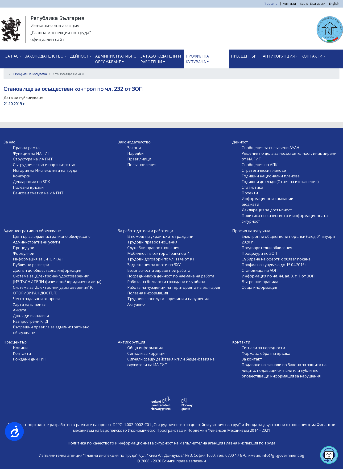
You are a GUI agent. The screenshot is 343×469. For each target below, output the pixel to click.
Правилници (139, 159)
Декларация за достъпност (267, 210)
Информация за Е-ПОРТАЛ (38, 259)
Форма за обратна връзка (266, 353)
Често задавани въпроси (36, 298)
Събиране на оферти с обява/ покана (276, 259)
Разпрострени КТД (30, 321)
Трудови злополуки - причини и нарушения (168, 298)
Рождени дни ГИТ (29, 359)
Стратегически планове (264, 170)
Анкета (19, 310)
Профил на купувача (197, 59)
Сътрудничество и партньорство (44, 164)
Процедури (23, 247)
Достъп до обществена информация (47, 270)
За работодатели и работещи (161, 59)
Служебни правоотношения (153, 247)
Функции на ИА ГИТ (31, 153)
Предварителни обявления (267, 247)
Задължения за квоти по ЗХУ (154, 264)
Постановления (141, 164)
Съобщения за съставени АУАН (270, 147)
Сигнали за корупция (146, 353)
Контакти (289, 3)
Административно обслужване (115, 59)
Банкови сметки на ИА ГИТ (38, 193)
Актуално (136, 304)
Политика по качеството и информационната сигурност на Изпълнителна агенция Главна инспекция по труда (171, 443)
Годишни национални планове (271, 176)
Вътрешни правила (260, 281)
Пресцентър (243, 56)
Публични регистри (31, 264)
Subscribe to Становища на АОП (9, 120)
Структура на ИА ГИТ (33, 159)
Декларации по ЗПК (31, 181)
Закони (134, 147)
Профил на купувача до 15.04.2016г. (274, 264)
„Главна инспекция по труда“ (60, 32)
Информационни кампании (267, 198)
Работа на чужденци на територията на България (173, 287)
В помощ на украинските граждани (160, 236)
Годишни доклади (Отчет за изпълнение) (280, 181)
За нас (11, 56)
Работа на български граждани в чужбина (166, 281)
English (334, 3)
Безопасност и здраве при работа (158, 270)
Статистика (252, 187)
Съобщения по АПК (259, 164)
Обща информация (259, 287)
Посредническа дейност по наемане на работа (170, 276)
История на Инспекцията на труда (45, 170)
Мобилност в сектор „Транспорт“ (158, 253)
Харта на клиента (29, 304)
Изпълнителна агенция (54, 26)
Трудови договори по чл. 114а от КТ (161, 259)
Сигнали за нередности (263, 347)
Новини (20, 347)
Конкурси (21, 176)
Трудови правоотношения (152, 242)
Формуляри (23, 253)
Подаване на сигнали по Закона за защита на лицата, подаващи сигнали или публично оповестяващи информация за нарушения (284, 370)
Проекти (250, 193)
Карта (304, 3)
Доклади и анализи (31, 315)
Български (317, 3)
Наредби (135, 153)
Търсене (271, 3)
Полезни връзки (28, 187)
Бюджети (250, 204)
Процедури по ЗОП (259, 253)
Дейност (79, 56)
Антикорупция (279, 56)
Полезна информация (147, 293)
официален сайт (47, 39)
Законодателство (44, 56)
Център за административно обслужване (52, 236)
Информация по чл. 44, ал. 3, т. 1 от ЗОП (278, 276)
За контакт (252, 359)
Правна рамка (26, 147)
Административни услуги (36, 242)
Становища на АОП (260, 270)
